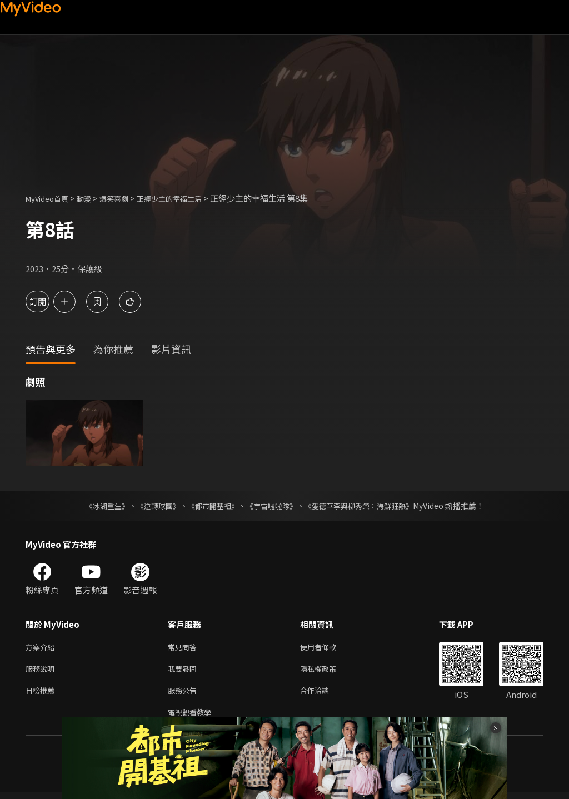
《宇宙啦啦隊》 (272, 505)
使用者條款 (327, 647)
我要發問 (184, 671)
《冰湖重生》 (97, 505)
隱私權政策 (327, 671)
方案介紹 (42, 647)
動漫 (92, 198)
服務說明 (42, 671)
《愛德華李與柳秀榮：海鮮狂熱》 (365, 505)
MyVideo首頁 (51, 198)
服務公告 (184, 694)
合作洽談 (323, 694)
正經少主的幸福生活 (188, 198)
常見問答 (184, 647)
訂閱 (47, 301)
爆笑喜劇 (126, 198)
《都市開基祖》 (210, 505)
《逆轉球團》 (151, 505)
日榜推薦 (42, 694)
